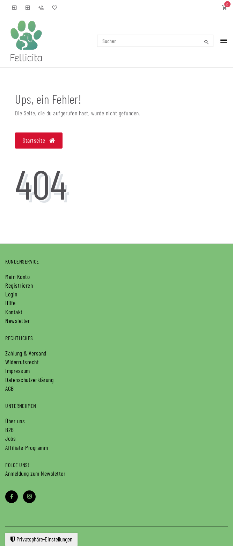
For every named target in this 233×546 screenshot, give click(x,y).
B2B (9, 429)
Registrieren (19, 285)
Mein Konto (17, 276)
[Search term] (155, 41)
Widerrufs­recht (22, 362)
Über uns (15, 421)
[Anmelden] (15, 7)
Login (11, 294)
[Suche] (206, 42)
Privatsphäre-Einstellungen (41, 539)
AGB (9, 388)
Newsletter (17, 320)
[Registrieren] (41, 7)
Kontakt (14, 312)
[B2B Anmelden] (28, 7)
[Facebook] (11, 496)
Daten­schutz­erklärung (29, 379)
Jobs (10, 438)
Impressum (17, 370)
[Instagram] (29, 496)
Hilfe (10, 303)
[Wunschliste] (53, 7)
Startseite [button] (39, 140)
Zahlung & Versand (25, 353)
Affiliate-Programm (26, 447)
